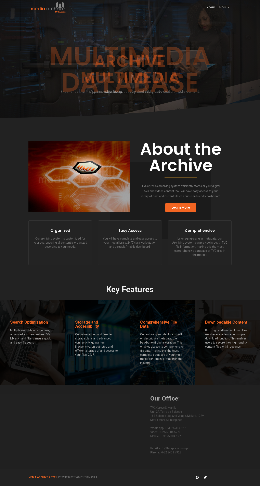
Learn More (180, 207)
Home (211, 7)
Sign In (224, 7)
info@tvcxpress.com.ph (174, 448)
